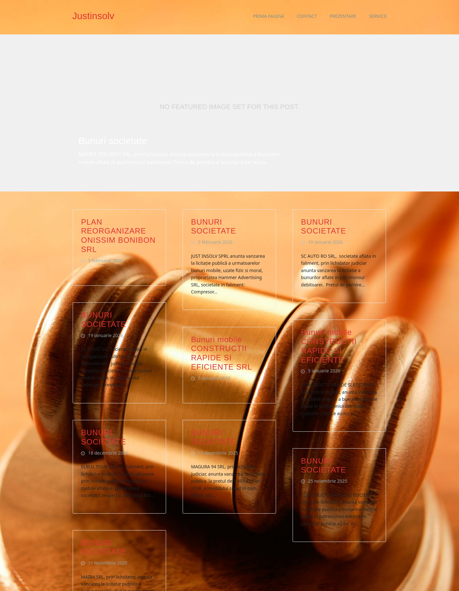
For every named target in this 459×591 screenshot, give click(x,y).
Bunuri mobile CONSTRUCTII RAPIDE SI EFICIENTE (329, 330)
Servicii (378, 16)
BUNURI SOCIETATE (213, 210)
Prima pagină (268, 16)
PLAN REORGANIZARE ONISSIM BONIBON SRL (118, 219)
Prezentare (343, 16)
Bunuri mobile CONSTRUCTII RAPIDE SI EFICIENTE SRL (221, 337)
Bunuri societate (112, 140)
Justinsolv (93, 16)
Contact (307, 16)
